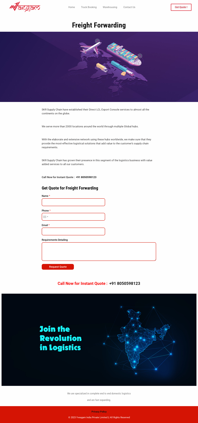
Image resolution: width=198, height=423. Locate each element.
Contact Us (129, 7)
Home (71, 7)
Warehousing (110, 7)
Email (46, 225)
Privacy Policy (99, 411)
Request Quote (58, 266)
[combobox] (45, 216)
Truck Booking (89, 7)
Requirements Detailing (55, 239)
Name (46, 195)
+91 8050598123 (86, 177)
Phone (46, 210)
